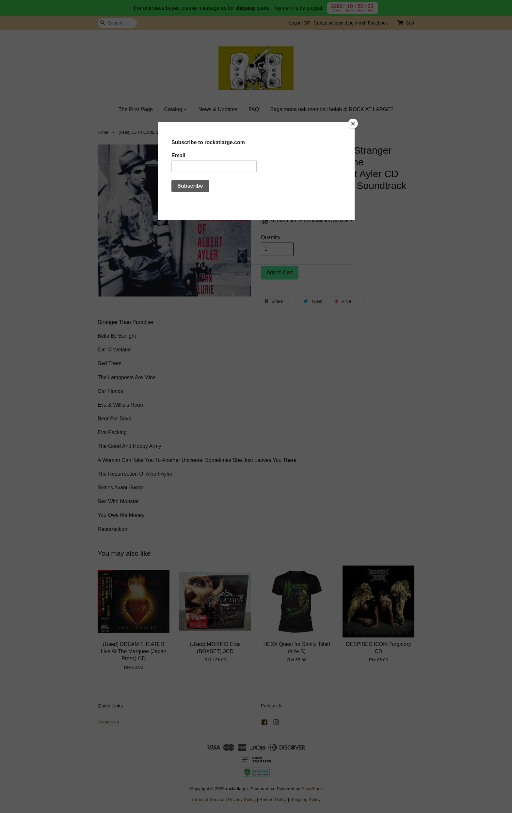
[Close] (353, 123)
